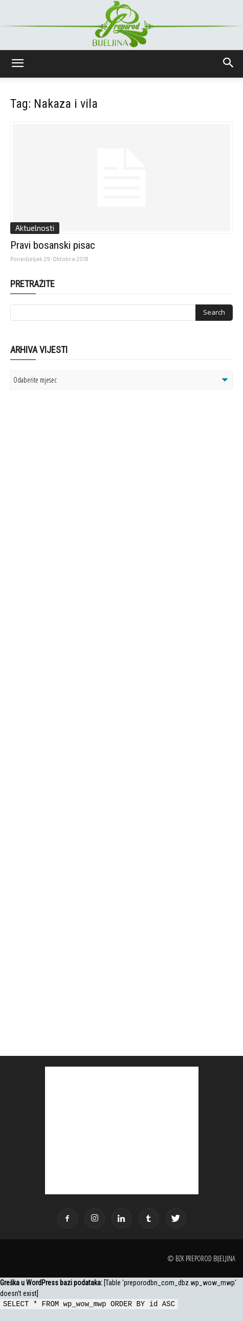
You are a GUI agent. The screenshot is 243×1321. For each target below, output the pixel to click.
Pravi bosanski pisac (52, 245)
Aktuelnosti (34, 227)
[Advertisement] (89, 529)
